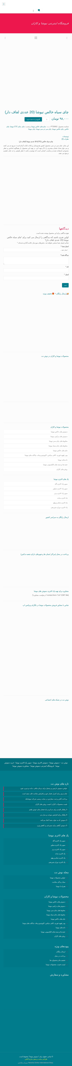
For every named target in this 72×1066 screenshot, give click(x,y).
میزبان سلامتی (23, 1063)
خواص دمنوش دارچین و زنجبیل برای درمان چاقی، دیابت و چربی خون (43, 788)
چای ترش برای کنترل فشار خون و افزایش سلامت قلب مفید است (44, 793)
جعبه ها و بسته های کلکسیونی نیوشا (55, 465)
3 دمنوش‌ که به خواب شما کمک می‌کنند (53, 820)
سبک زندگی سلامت (58, 882)
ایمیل (66, 274)
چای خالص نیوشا (58, 129)
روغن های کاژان (62, 469)
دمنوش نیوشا (33, 1056)
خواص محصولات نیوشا (57, 878)
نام (67, 267)
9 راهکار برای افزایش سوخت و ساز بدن (53, 815)
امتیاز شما (65, 246)
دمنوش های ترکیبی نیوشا (59, 436)
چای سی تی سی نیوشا (43, 129)
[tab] (36, 136)
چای (23, 126)
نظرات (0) (65, 139)
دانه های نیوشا (63, 460)
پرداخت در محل (60, 956)
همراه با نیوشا (60, 886)
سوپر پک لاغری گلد (61, 484)
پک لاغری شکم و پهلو (60, 503)
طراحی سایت (42, 1059)
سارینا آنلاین (29, 1059)
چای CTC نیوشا (15, 126)
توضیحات (65, 136)
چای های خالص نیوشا (38, 126)
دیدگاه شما (64, 255)
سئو (35, 1059)
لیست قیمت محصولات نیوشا (55, 964)
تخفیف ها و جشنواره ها (57, 960)
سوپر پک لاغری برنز (61, 493)
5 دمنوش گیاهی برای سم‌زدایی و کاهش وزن (52, 825)
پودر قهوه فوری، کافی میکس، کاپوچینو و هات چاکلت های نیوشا (46, 455)
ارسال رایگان (60, 952)
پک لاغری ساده (62, 498)
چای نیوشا (31, 129)
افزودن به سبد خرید (33, 119)
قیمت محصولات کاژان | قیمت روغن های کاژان (51, 804)
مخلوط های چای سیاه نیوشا (58, 446)
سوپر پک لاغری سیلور (60, 489)
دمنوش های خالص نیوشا (59, 432)
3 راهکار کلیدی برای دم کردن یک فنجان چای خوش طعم (48, 809)
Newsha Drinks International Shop (40, 1063)
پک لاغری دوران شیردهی (59, 507)
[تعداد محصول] (45, 119)
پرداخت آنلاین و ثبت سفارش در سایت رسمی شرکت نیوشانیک (46, 799)
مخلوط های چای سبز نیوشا (58, 441)
